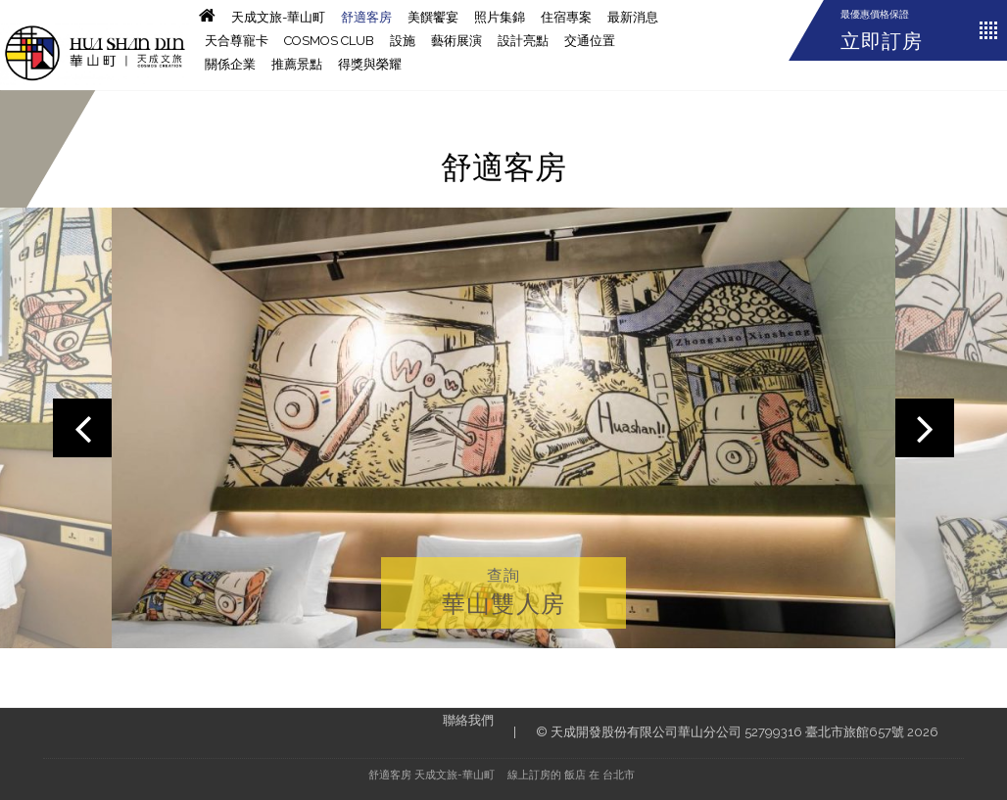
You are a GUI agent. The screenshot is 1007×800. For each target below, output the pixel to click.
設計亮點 (523, 40)
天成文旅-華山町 (278, 17)
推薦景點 (296, 64)
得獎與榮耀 (370, 64)
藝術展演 (456, 40)
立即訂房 (881, 41)
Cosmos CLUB (329, 40)
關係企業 (230, 64)
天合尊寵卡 (236, 40)
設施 (402, 40)
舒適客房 (366, 17)
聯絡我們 (468, 720)
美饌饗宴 (433, 17)
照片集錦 (499, 17)
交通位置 (589, 40)
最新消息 (632, 17)
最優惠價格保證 (874, 14)
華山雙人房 (503, 603)
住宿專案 (566, 17)
